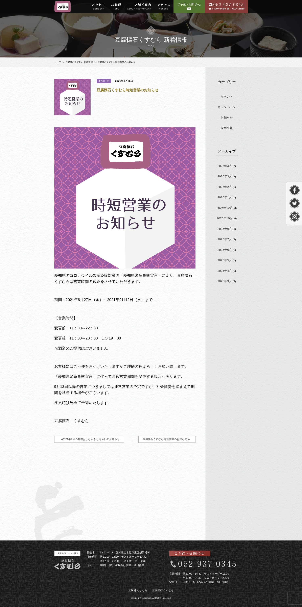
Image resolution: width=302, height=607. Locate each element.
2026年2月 (224, 186)
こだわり (98, 6)
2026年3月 (224, 176)
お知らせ (227, 117)
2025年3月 (224, 281)
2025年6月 (224, 249)
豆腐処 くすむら (137, 590)
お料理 (116, 6)
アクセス (163, 6)
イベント (227, 96)
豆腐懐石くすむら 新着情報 (79, 62)
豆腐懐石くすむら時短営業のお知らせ (165, 439)
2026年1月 (224, 197)
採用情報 (227, 128)
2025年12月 (225, 207)
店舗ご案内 (139, 6)
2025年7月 (224, 239)
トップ (57, 62)
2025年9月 (224, 228)
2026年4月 (224, 166)
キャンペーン (227, 107)
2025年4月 (224, 270)
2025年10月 (225, 218)
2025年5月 (224, 260)
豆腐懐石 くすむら (163, 590)
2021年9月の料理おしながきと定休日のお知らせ (91, 439)
